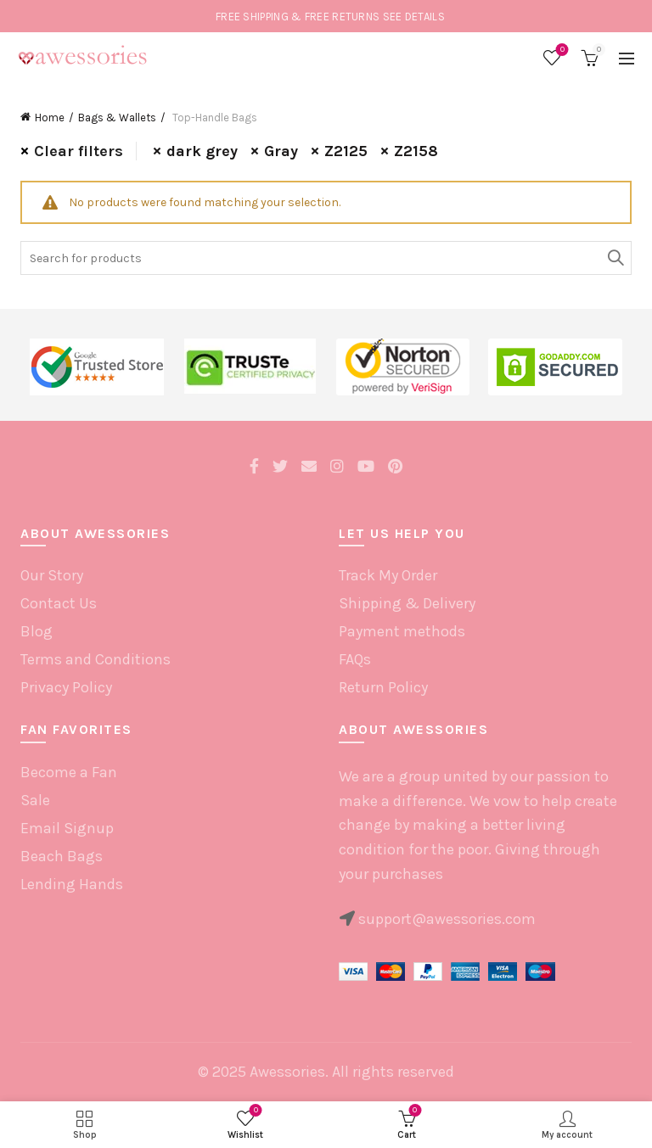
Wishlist (560, 50)
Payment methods (402, 631)
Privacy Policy (66, 687)
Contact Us (58, 603)
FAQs (355, 659)
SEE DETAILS (414, 16)
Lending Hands (71, 884)
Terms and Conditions (95, 659)
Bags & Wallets (117, 117)
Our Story (51, 575)
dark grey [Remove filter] (202, 151)
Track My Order (388, 575)
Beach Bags (61, 856)
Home (50, 117)
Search (615, 258)
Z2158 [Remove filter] (416, 151)
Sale (35, 800)
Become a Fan (68, 772)
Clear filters (78, 151)
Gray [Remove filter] (281, 151)
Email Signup (67, 828)
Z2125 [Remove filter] (346, 151)
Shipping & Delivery (407, 603)
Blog (36, 631)
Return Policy (383, 687)
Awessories (287, 1071)
